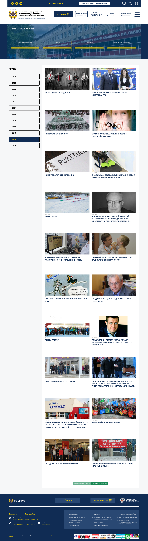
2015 (14, 145)
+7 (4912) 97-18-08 (30, 524)
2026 (14, 77)
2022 (14, 102)
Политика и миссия (74, 525)
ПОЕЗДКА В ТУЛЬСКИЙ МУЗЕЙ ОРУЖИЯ (61, 464)
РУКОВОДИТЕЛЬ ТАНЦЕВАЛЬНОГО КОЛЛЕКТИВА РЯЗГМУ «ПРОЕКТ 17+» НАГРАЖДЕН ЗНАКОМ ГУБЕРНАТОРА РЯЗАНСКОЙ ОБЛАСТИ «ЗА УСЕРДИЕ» (113, 383)
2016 (27, 28)
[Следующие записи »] (99, 483)
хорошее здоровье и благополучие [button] (121, 42)
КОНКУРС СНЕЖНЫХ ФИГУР (56, 134)
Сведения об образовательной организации (31, 18)
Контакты (13, 514)
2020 (14, 114)
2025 (14, 83)
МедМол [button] (25, 50)
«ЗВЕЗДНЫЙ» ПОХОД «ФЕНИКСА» (106, 422)
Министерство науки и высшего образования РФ (77, 513)
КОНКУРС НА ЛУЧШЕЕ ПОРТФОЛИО (59, 175)
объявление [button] (57, 42)
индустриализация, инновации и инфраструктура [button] (121, 50)
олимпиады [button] (25, 46)
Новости (21, 28)
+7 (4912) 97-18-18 (56, 3)
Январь (33, 28)
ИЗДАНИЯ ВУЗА (103, 500)
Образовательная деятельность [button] (81, 14)
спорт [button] (57, 46)
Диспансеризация (98, 522)
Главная (13, 28)
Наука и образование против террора (128, 517)
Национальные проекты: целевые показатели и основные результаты (103, 518)
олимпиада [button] (121, 46)
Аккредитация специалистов (94, 3)
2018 (14, 127)
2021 (14, 108)
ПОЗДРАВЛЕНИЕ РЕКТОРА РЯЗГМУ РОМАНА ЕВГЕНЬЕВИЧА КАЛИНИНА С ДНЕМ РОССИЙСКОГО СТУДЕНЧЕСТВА (112, 342)
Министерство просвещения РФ (77, 517)
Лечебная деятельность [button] (111, 14)
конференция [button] (89, 46)
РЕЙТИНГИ (67, 500)
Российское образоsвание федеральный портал (75, 521)
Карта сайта (30, 514)
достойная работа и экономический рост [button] (57, 50)
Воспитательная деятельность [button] (126, 14)
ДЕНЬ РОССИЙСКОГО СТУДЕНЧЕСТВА (60, 381)
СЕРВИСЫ (63, 14)
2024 (14, 89)
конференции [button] (89, 42)
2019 (14, 120)
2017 (14, 133)
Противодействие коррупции (101, 525)
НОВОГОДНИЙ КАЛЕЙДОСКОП (57, 93)
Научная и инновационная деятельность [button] (96, 14)
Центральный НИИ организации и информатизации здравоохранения (127, 513)
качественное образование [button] (25, 42)
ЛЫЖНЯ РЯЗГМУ (52, 216)
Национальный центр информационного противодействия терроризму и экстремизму (128, 522)
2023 (14, 95)
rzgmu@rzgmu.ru (47, 524)
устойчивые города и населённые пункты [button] (89, 50)
